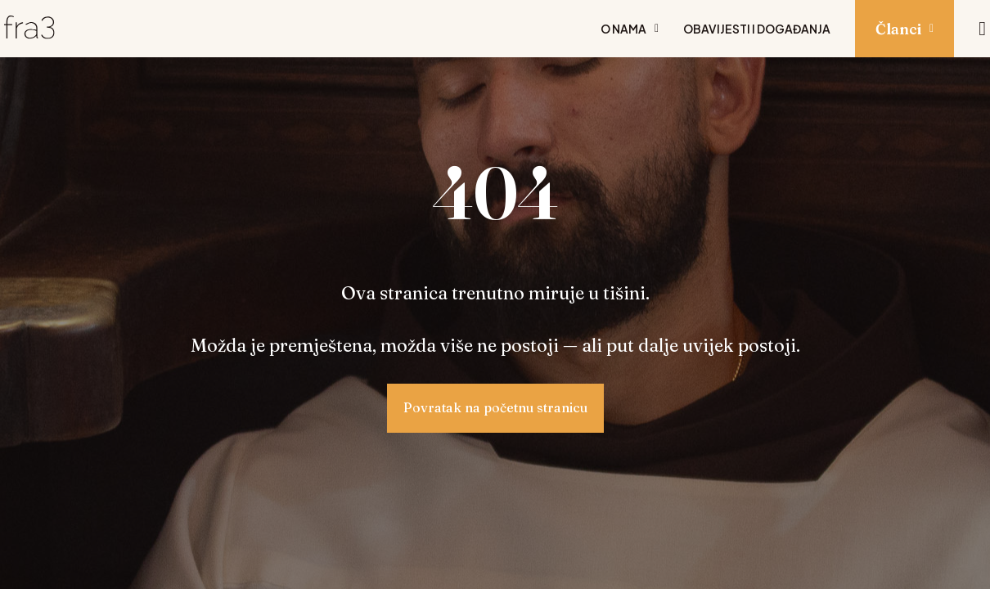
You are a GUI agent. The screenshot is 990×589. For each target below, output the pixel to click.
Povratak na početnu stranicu (495, 407)
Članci (898, 29)
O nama (623, 28)
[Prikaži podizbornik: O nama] (657, 28)
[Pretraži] (982, 28)
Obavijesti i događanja (756, 28)
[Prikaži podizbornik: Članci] (931, 28)
